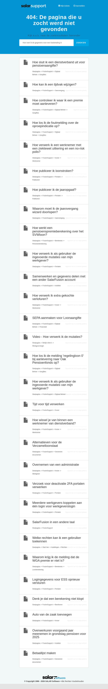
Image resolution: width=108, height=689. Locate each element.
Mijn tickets (64, 6)
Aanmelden (79, 6)
